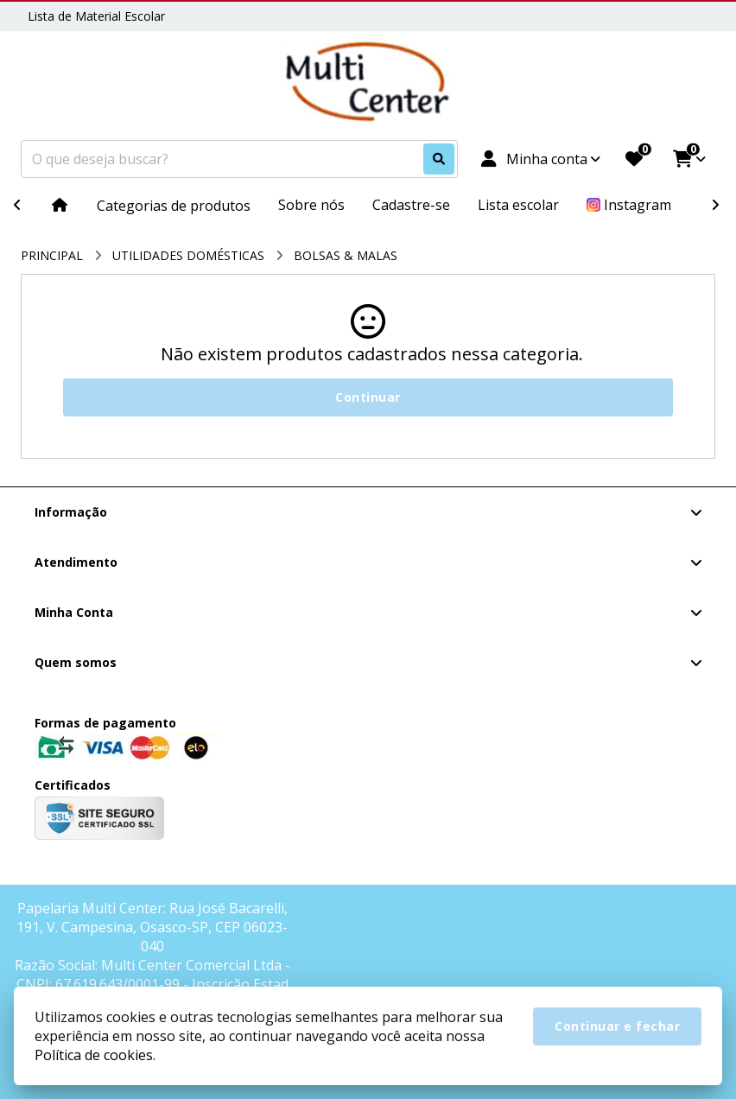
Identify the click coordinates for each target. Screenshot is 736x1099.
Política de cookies (94, 1054)
